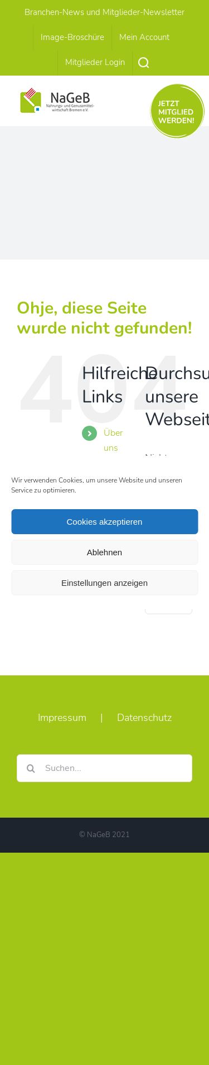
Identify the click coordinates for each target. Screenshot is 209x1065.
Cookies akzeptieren (105, 521)
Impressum (62, 717)
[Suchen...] (104, 768)
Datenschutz (144, 717)
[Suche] (31, 768)
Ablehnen (104, 552)
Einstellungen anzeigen (104, 583)
